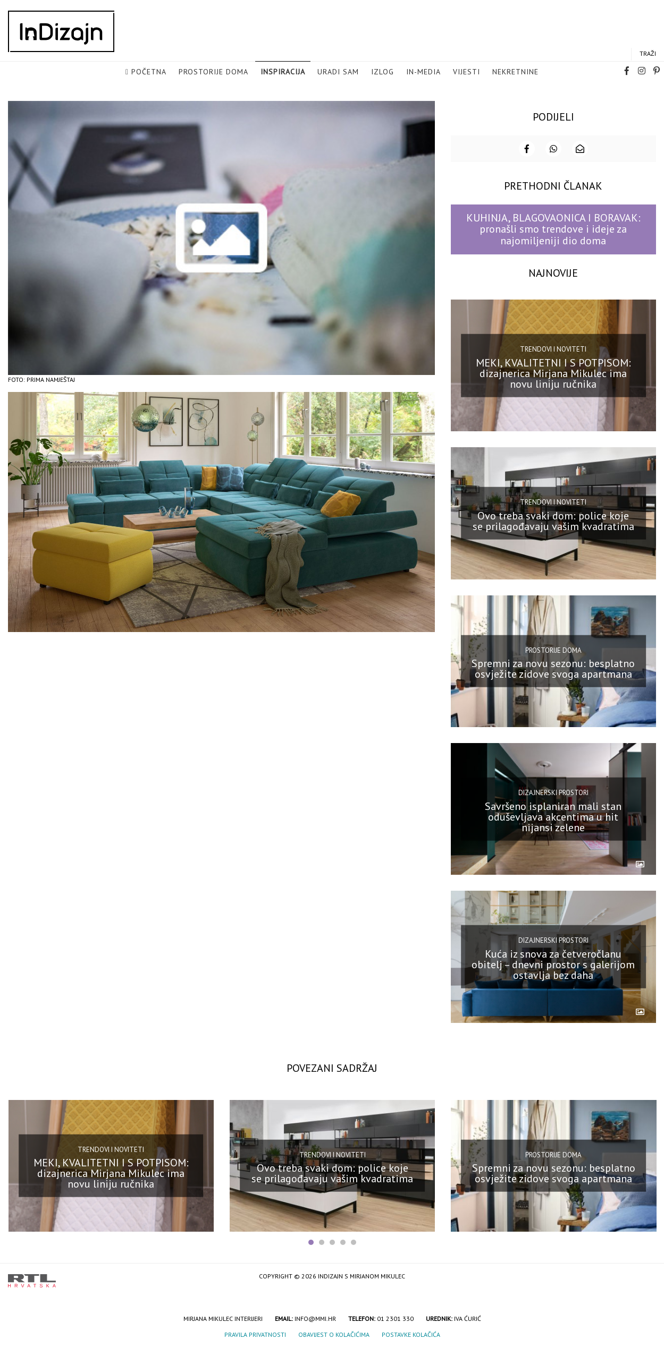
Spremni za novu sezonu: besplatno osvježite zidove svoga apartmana (553, 668)
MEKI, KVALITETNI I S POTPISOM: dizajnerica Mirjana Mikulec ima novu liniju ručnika (553, 372)
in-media (423, 72)
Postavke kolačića (411, 1334)
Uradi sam (338, 72)
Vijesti (466, 72)
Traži (648, 54)
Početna (148, 72)
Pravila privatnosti (255, 1334)
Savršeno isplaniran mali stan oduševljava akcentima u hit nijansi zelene (553, 815)
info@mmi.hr (315, 1318)
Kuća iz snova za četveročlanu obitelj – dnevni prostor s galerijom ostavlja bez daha (553, 964)
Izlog (382, 72)
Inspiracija (282, 72)
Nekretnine (515, 72)
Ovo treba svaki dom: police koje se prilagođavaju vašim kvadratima (553, 520)
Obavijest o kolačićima (333, 1334)
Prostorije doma (213, 72)
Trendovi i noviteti (553, 348)
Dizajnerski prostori (553, 792)
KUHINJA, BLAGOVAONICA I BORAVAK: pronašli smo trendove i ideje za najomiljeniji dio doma (553, 228)
